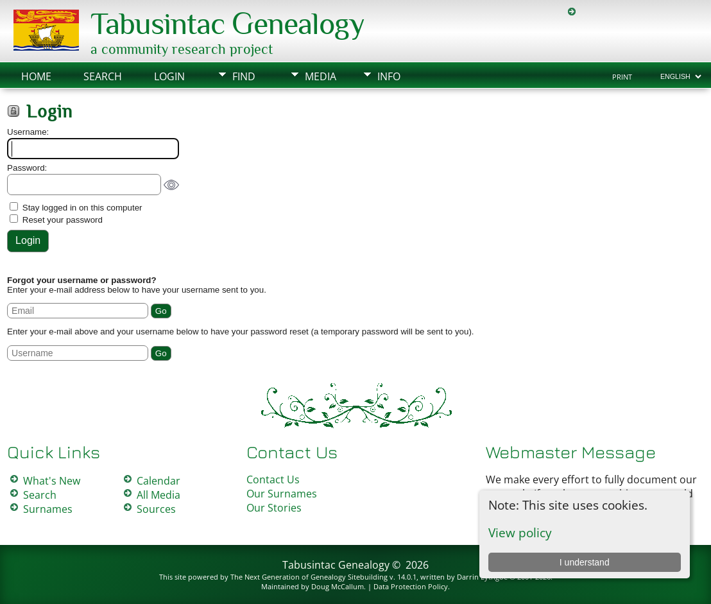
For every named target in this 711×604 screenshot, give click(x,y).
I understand (585, 562)
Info (388, 76)
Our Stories (274, 508)
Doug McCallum (337, 586)
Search (102, 76)
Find (243, 76)
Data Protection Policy (410, 586)
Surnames (48, 509)
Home (36, 76)
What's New (51, 481)
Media (320, 76)
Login (169, 76)
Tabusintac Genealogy (227, 23)
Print (622, 77)
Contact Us (273, 479)
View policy (520, 532)
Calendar (158, 481)
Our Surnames (281, 494)
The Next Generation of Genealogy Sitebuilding (309, 577)
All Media (158, 495)
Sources (156, 509)
